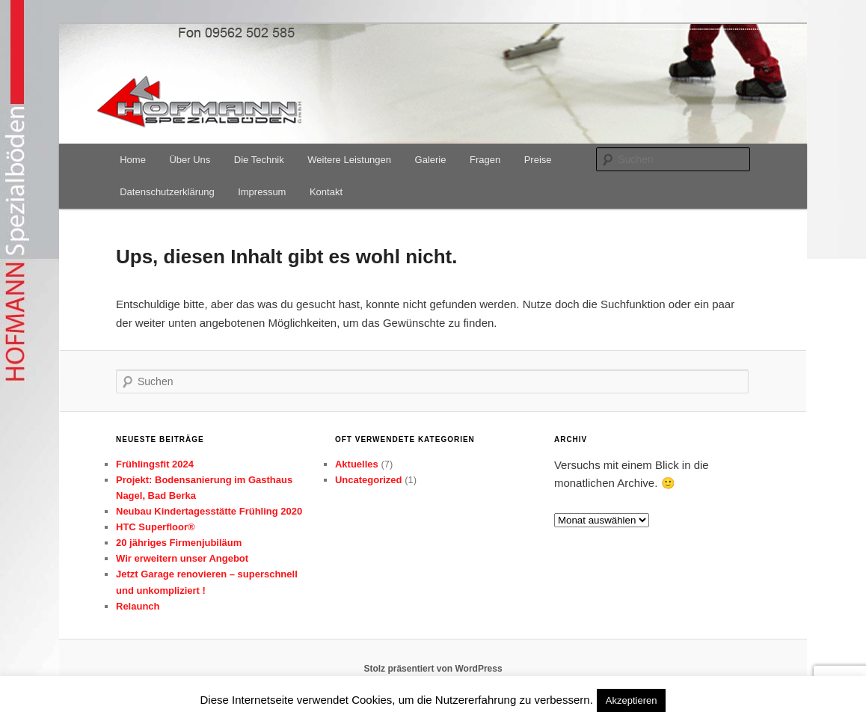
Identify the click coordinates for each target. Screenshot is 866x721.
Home (133, 159)
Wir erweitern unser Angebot (182, 558)
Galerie (430, 159)
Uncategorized (368, 479)
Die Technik (259, 159)
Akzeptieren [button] (631, 700)
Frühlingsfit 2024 (155, 464)
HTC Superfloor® (155, 527)
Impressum (262, 191)
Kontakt (326, 191)
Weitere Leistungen (349, 159)
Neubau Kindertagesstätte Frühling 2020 (209, 511)
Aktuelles (356, 464)
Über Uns (189, 159)
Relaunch (138, 606)
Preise (538, 159)
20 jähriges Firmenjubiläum (179, 542)
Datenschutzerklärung (167, 191)
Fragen (485, 159)
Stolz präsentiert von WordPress (432, 668)
